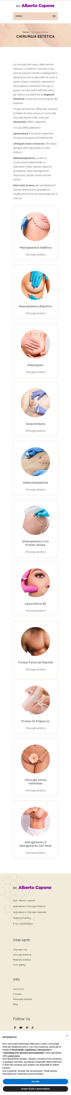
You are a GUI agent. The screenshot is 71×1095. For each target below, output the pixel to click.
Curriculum (18, 989)
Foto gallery (19, 964)
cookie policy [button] (14, 1056)
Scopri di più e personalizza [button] (35, 1088)
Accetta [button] (36, 1081)
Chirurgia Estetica (22, 954)
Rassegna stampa (22, 999)
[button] (67, 1035)
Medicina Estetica (22, 959)
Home (26, 32)
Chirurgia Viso (20, 949)
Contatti (17, 994)
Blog (15, 1004)
